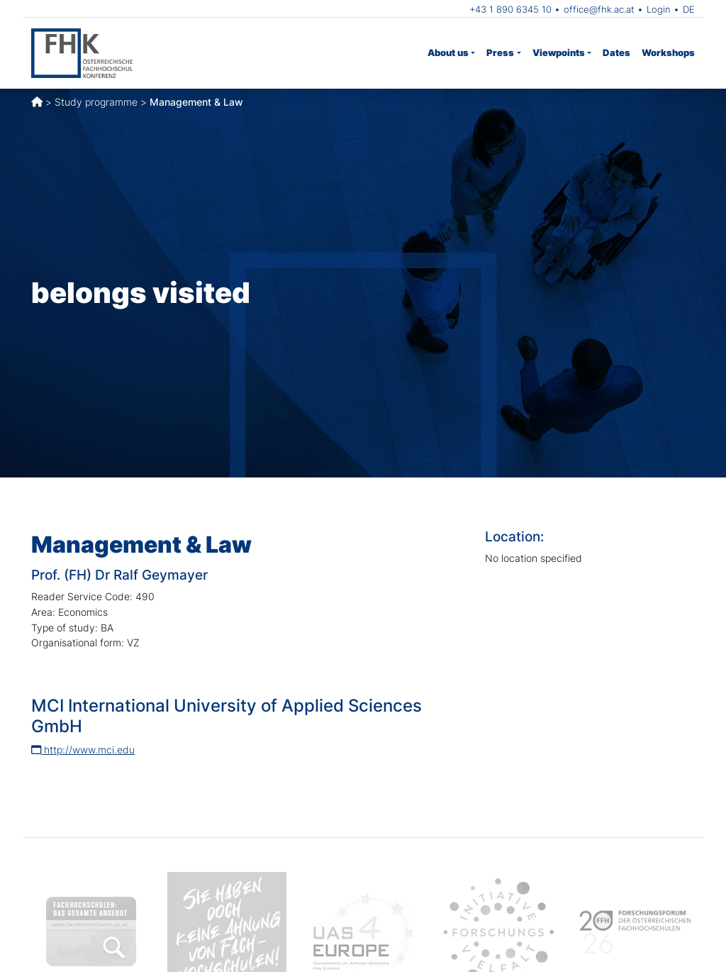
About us (448, 52)
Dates (616, 52)
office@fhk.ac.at (599, 9)
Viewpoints (558, 52)
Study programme (96, 102)
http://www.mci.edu (83, 750)
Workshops (668, 52)
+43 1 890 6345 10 (510, 9)
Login (659, 9)
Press (500, 52)
